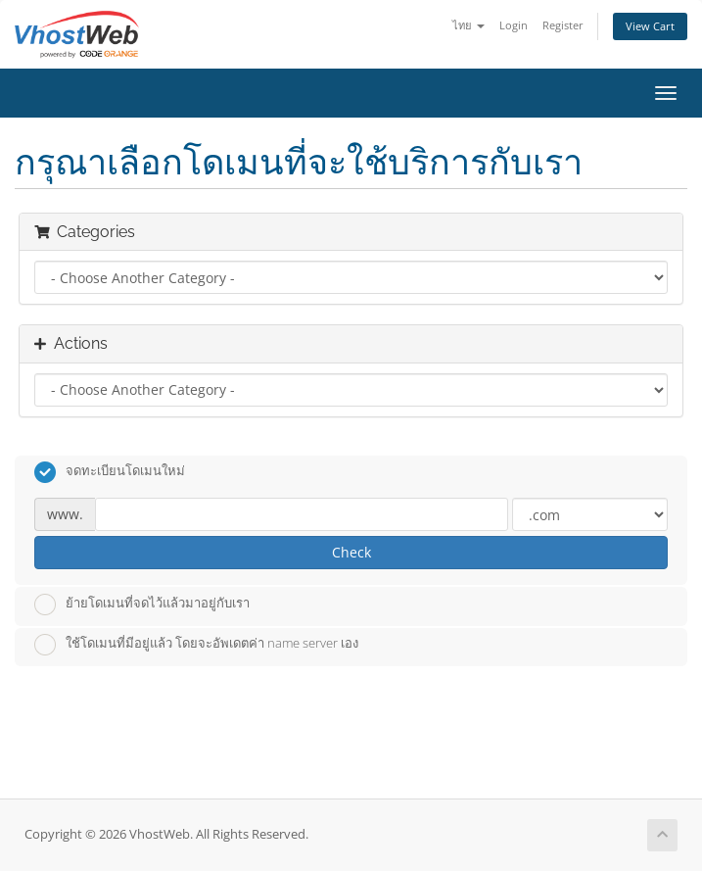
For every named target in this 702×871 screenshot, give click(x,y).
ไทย (468, 25)
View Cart (650, 26)
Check (351, 552)
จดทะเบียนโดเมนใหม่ (109, 472)
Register (563, 25)
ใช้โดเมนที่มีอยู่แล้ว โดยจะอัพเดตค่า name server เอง (196, 644)
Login (513, 25)
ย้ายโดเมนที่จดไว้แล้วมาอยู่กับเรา (142, 604)
